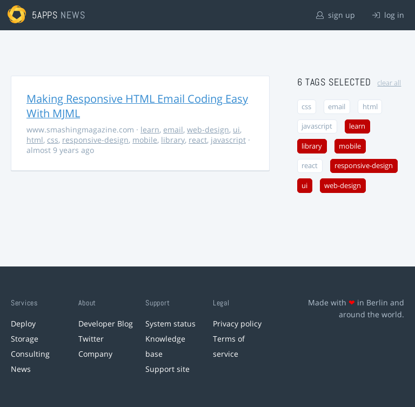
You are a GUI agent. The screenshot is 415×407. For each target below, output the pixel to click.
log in (388, 15)
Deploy (23, 323)
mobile (144, 140)
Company (95, 354)
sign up (335, 15)
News (21, 369)
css (52, 140)
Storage (24, 338)
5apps (45, 15)
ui (236, 129)
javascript (228, 140)
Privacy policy (237, 323)
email (173, 129)
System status (170, 323)
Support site (167, 369)
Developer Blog (105, 323)
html (34, 140)
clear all (389, 83)
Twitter (91, 338)
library (173, 140)
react (198, 140)
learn (149, 129)
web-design (208, 129)
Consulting (30, 354)
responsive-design (95, 140)
